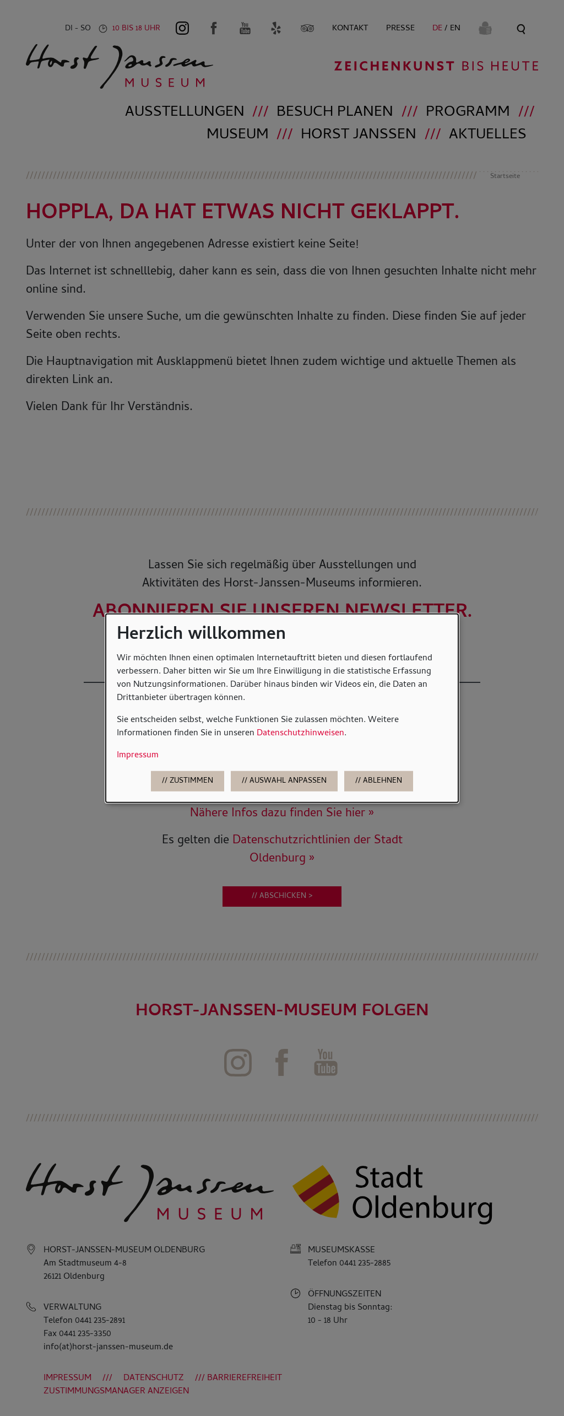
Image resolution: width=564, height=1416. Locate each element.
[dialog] (282, 708)
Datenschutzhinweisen (300, 733)
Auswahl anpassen (288, 781)
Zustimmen (191, 781)
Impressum (138, 756)
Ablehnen (382, 781)
